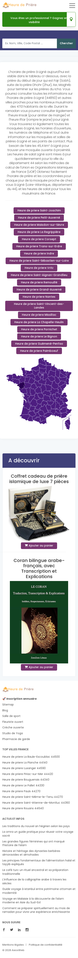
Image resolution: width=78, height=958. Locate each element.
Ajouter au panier (39, 545)
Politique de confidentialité (45, 945)
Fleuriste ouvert (12, 722)
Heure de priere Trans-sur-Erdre (39, 246)
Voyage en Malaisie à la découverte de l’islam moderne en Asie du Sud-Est (33, 900)
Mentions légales (13, 945)
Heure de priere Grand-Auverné (39, 289)
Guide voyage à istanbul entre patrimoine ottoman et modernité (38, 891)
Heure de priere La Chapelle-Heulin (39, 322)
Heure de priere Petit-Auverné (39, 218)
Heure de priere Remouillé (39, 282)
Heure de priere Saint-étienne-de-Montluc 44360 (36, 803)
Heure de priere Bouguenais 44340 (25, 780)
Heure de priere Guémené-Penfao (39, 344)
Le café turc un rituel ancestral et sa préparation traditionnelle (35, 872)
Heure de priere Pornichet (39, 329)
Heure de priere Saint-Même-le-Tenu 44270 (32, 797)
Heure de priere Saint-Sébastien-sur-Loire (39, 261)
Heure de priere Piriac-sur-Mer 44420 (27, 774)
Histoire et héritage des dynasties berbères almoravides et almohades (31, 853)
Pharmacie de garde (16, 739)
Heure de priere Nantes (39, 297)
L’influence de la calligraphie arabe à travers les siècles (34, 881)
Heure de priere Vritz (39, 268)
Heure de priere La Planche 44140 (24, 762)
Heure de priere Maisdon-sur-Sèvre (39, 225)
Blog (5, 710)
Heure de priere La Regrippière (39, 232)
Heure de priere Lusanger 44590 (24, 768)
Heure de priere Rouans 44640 (23, 808)
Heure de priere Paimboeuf (39, 351)
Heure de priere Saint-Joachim (39, 210)
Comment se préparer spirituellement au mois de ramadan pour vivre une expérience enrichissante (36, 910)
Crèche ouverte (13, 727)
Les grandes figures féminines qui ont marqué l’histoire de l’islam (33, 843)
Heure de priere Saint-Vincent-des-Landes (39, 306)
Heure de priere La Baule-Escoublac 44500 (31, 757)
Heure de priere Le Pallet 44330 (23, 785)
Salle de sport (11, 716)
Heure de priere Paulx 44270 (21, 791)
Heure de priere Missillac (39, 315)
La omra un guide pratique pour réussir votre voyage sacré (37, 834)
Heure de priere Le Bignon (39, 336)
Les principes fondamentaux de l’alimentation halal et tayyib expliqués (38, 862)
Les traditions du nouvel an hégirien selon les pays (36, 826)
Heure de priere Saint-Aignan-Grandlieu (39, 275)
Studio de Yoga (12, 733)
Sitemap (8, 704)
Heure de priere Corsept (39, 239)
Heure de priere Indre (39, 253)
